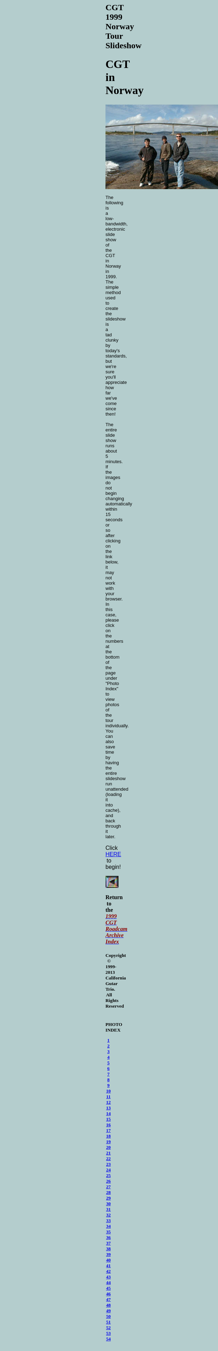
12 (108, 1103)
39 (108, 1255)
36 (108, 1238)
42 (108, 1272)
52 (108, 1328)
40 (108, 1261)
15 (108, 1120)
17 (108, 1131)
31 (108, 1210)
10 (108, 1092)
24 (108, 1170)
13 (108, 1109)
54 (108, 1340)
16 (108, 1125)
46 (108, 1294)
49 (108, 1311)
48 (108, 1306)
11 (108, 1097)
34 (108, 1227)
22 (108, 1159)
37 (108, 1244)
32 (108, 1216)
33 (108, 1221)
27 (108, 1187)
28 (108, 1193)
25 (108, 1176)
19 (108, 1142)
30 (108, 1204)
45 (108, 1289)
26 (108, 1182)
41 (108, 1266)
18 (108, 1137)
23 (108, 1165)
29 (108, 1199)
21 (108, 1154)
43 (108, 1278)
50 (108, 1317)
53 (108, 1334)
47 (108, 1300)
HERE (113, 854)
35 (108, 1232)
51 (108, 1323)
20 (108, 1148)
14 (108, 1114)
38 (108, 1249)
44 (108, 1283)
